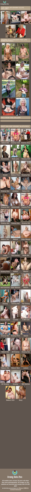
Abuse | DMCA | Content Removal (19, 488)
